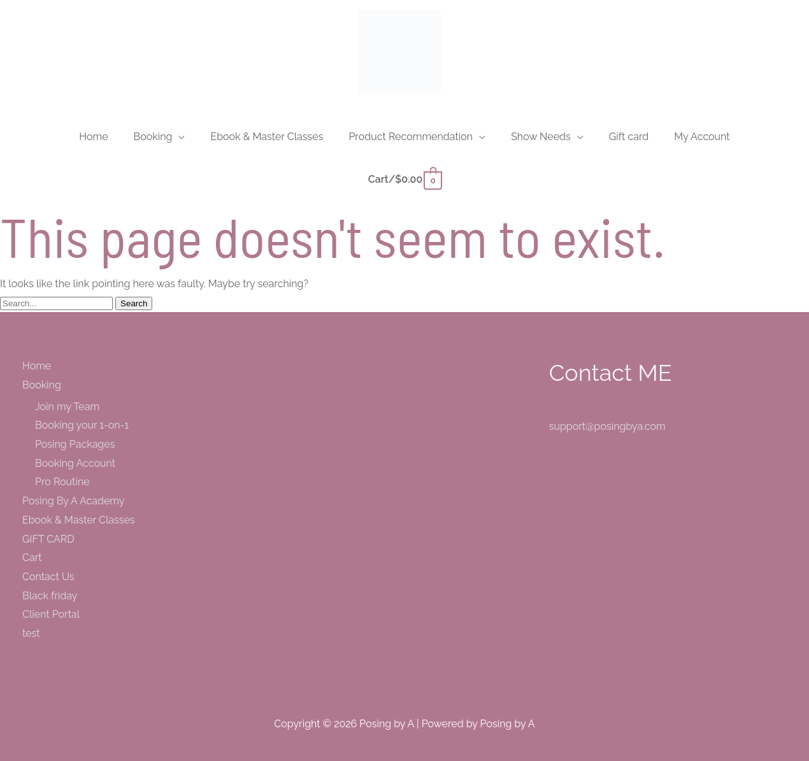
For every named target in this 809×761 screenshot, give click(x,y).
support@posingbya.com (607, 426)
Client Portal (51, 614)
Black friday (50, 596)
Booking (41, 385)
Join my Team (67, 407)
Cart (32, 557)
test (31, 633)
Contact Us (48, 577)
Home (36, 366)
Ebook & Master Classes (78, 520)
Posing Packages (75, 444)
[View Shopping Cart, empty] (404, 179)
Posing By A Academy (73, 501)
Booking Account (75, 463)
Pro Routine (62, 482)
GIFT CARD (48, 539)
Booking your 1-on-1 (82, 425)
